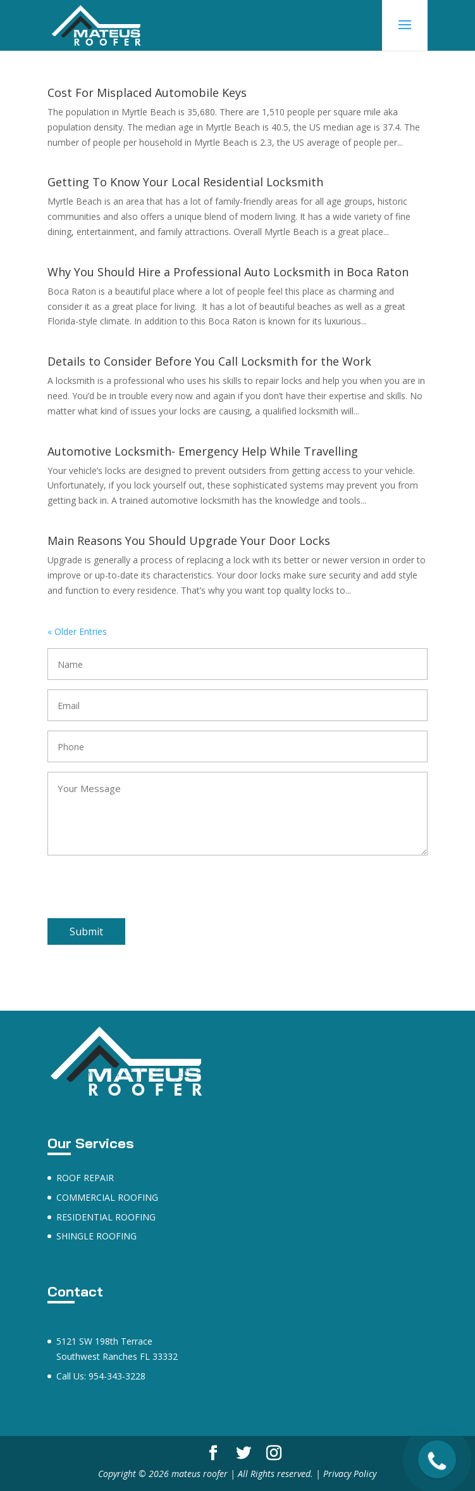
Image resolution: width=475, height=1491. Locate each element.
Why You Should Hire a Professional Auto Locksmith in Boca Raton (228, 271)
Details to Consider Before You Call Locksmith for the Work (209, 361)
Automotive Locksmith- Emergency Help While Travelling (202, 451)
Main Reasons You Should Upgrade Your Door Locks (188, 540)
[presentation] (143, 893)
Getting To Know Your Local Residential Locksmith (185, 181)
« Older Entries (77, 631)
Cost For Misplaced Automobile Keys (147, 92)
